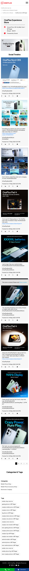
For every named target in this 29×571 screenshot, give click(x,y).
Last (27, 463)
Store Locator (23, 282)
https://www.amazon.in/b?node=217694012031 (9, 134)
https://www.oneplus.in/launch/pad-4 (12, 223)
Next (24, 463)
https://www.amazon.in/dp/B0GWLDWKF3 (13, 88)
